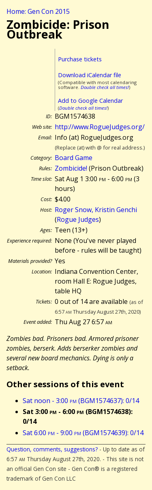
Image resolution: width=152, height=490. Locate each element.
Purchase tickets (80, 59)
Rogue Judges (78, 219)
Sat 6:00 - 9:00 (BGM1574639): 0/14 (83, 432)
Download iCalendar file (89, 75)
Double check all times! (105, 87)
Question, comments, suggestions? (52, 449)
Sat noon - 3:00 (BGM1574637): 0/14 (81, 400)
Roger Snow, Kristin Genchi (96, 209)
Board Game (73, 157)
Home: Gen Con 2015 (38, 11)
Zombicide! (71, 168)
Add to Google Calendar (90, 100)
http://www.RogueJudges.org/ (100, 126)
